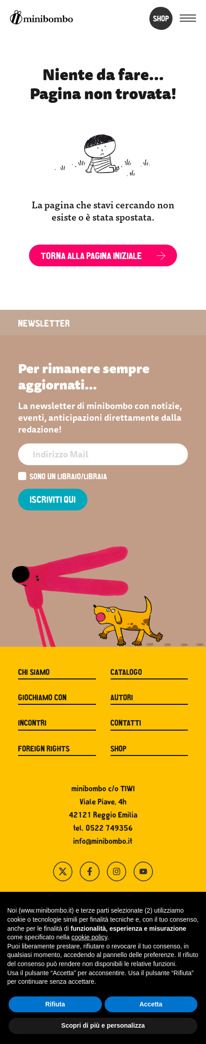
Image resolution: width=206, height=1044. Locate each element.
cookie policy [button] (89, 937)
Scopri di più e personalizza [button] (102, 1025)
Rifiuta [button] (55, 1004)
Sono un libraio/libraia (62, 477)
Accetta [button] (151, 1004)
